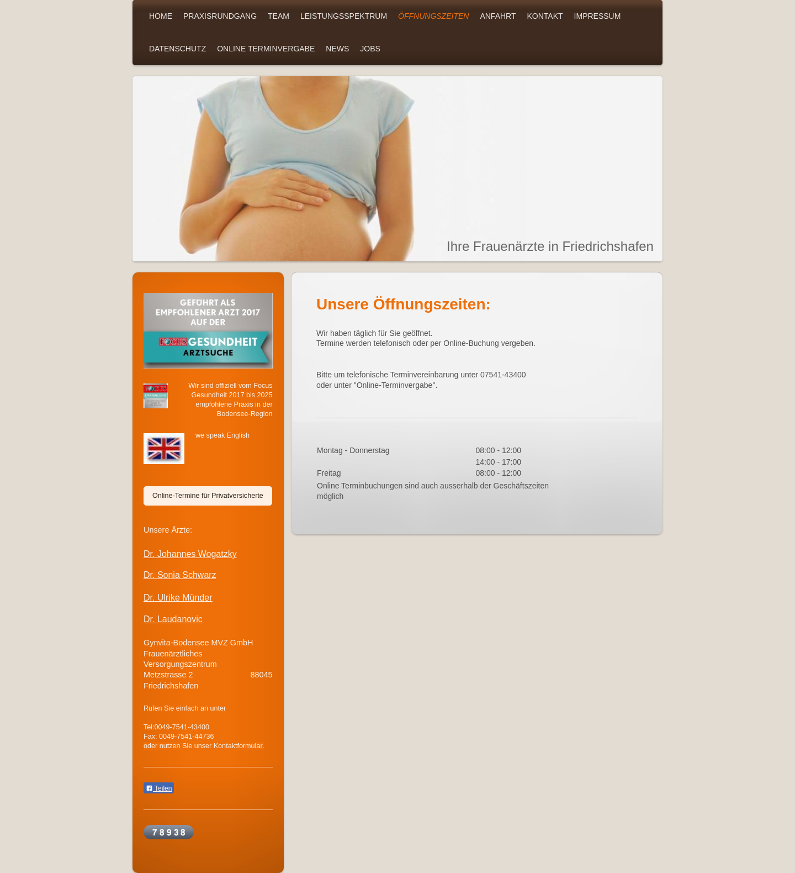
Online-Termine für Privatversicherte (207, 495)
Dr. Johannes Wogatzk (188, 554)
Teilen (159, 788)
